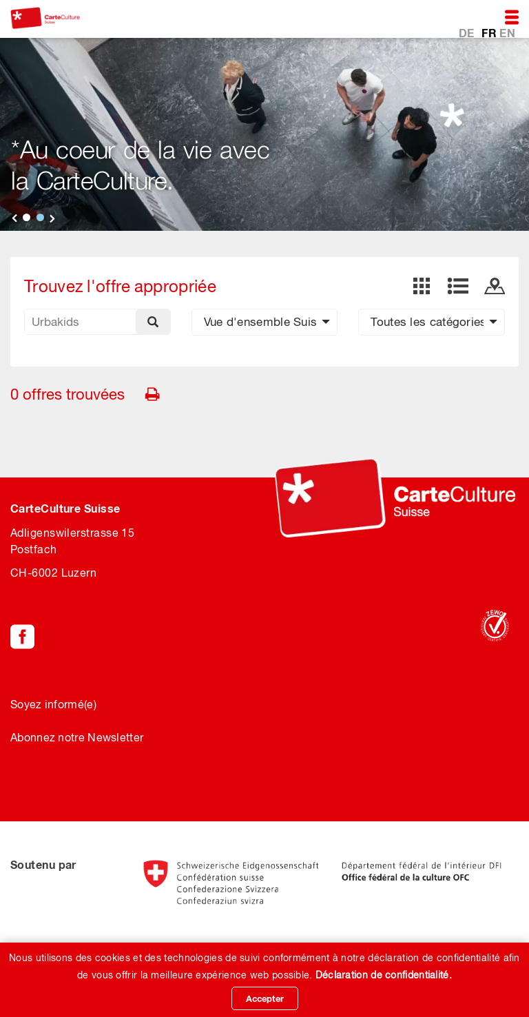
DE (468, 32)
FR (490, 32)
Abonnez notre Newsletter (76, 737)
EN (507, 32)
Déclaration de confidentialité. (383, 974)
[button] (265, 322)
